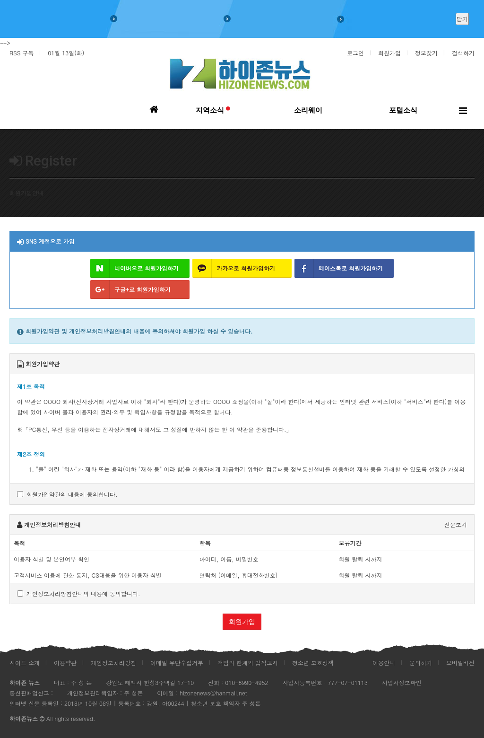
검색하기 (463, 53)
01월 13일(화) (66, 53)
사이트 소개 (24, 663)
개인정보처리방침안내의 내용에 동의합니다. (78, 593)
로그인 (355, 53)
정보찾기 (426, 53)
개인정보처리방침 (113, 663)
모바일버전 (460, 663)
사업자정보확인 (402, 682)
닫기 (462, 19)
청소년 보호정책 (313, 663)
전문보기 (455, 524)
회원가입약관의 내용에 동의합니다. (67, 494)
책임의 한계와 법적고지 (247, 663)
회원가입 (389, 53)
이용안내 (383, 663)
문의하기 (420, 663)
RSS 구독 (21, 53)
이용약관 (65, 663)
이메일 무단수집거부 (176, 663)
